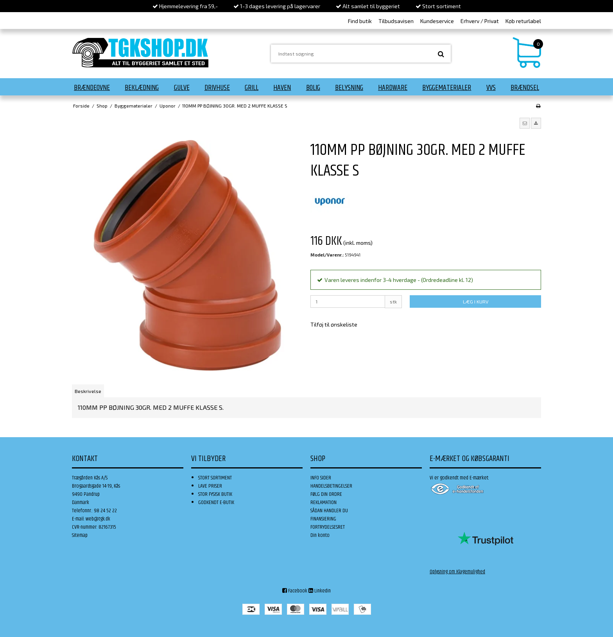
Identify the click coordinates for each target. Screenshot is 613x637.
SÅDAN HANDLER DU (329, 510)
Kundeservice (437, 21)
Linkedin (319, 591)
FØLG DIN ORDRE (326, 494)
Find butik (360, 21)
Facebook (294, 591)
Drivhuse (217, 87)
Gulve (182, 87)
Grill (251, 87)
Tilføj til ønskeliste (333, 324)
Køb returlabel (523, 21)
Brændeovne (92, 87)
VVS (491, 87)
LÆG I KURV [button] (475, 301)
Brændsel (525, 87)
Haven (282, 87)
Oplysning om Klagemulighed (457, 571)
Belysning (349, 87)
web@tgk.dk (98, 519)
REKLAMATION (323, 502)
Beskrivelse (88, 391)
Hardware (392, 87)
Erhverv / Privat (480, 21)
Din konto (320, 535)
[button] (525, 123)
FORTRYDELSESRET (327, 527)
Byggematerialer (446, 87)
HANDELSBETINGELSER (331, 486)
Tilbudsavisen (396, 21)
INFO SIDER (320, 478)
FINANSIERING (323, 519)
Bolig (313, 87)
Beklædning (142, 87)
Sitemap (80, 535)
